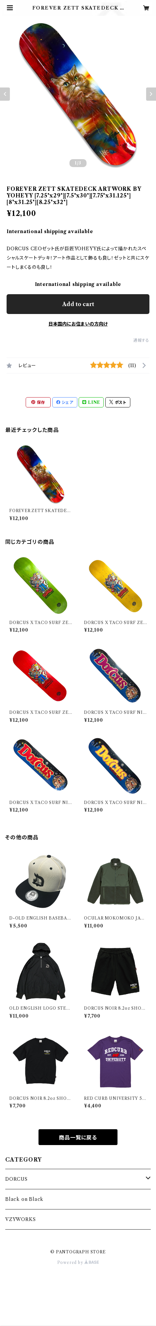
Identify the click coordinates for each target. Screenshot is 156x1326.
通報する (141, 340)
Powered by (78, 1262)
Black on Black (24, 1199)
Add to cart (78, 304)
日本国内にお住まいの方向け (78, 324)
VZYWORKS (20, 1219)
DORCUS (16, 1179)
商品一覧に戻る (78, 1137)
